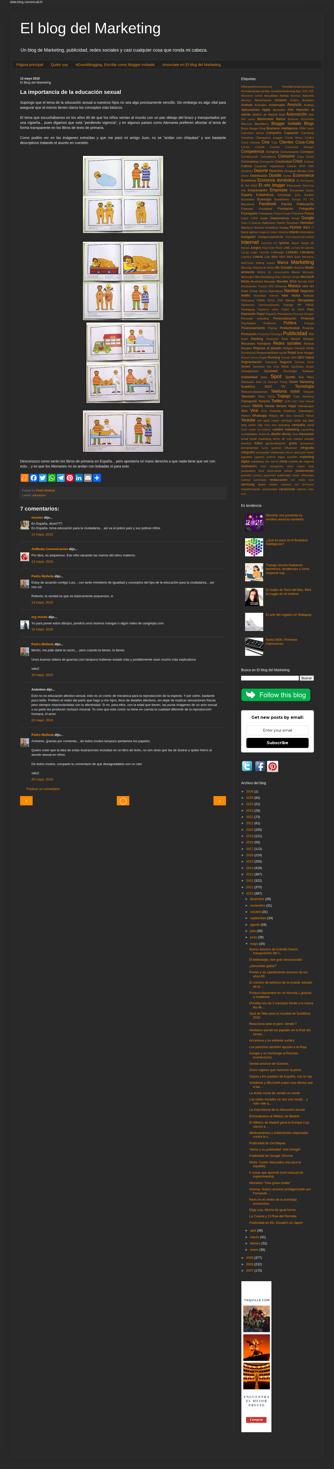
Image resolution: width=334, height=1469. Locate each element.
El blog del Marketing (90, 28)
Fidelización (305, 204)
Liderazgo (277, 252)
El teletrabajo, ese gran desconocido (275, 959)
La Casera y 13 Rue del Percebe (273, 1216)
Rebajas (308, 338)
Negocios (307, 291)
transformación (250, 489)
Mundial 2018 (306, 281)
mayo (254, 944)
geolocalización (276, 443)
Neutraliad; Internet (266, 295)
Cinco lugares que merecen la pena (275, 1070)
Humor (296, 227)
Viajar (292, 406)
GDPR (254, 218)
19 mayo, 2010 (42, 629)
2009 (250, 1258)
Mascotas (246, 267)
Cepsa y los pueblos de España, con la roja (280, 1076)
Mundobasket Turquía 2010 (257, 286)
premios (246, 475)
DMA (311, 166)
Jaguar (295, 243)
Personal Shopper (303, 314)
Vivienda (275, 410)
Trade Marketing (303, 396)
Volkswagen (306, 410)
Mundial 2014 (286, 281)
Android (246, 105)
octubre (256, 912)
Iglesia (253, 232)
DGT (302, 166)
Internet (250, 242)
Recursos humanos (256, 343)
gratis (293, 443)
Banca (280, 119)
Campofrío (274, 133)
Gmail (295, 218)
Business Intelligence (281, 128)
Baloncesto (265, 119)
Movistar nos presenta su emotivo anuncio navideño (285, 517)
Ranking (257, 339)
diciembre (257, 899)
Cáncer (292, 166)
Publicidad (295, 333)
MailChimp (247, 263)
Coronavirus (250, 161)
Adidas (284, 95)
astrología (286, 420)
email (244, 438)
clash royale (248, 429)
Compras (272, 152)
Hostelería (271, 227)
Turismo (264, 401)
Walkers (245, 415)
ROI (311, 334)
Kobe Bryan (276, 247)
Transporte (249, 401)
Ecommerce (303, 175)
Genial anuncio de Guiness (268, 1063)
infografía (248, 452)
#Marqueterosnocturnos (256, 86)
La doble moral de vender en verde (274, 1093)
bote (274, 425)
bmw (267, 425)
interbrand (277, 452)
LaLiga (245, 252)
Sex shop (273, 366)
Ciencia (255, 142)
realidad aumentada (253, 480)
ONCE (271, 300)
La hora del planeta (302, 247)
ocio (311, 466)
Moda (245, 281)
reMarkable (307, 475)
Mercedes (247, 276)
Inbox (274, 232)
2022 (250, 817)
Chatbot (309, 137)
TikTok (271, 396)
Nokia (296, 295)
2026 (250, 791)
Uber (301, 401)
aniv (259, 420)
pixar (261, 471)
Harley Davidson (288, 222)
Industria (283, 232)
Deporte (261, 170)
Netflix (245, 295)
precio (288, 470)
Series (245, 366)
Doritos (287, 175)
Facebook (267, 204)
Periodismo (284, 313)
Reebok (309, 343)
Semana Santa (304, 362)
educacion (39, 495)
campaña (298, 425)
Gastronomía (279, 218)
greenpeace (307, 443)
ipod (297, 452)
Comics (275, 147)
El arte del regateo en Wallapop (288, 615)
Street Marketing (301, 382)
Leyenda (264, 252)
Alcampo (246, 100)
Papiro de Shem (292, 309)
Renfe (310, 348)
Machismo (308, 257)
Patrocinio (248, 314)
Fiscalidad (265, 208)
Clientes (286, 142)
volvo (311, 489)
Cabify (310, 128)
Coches (245, 147)
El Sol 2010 (249, 185)
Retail (292, 352)
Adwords (308, 95)
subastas (286, 484)
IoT (275, 243)
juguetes (246, 456)
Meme (296, 272)
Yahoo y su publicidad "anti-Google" (275, 1149)
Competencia (252, 151)
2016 (250, 855)
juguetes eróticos (264, 457)
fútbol (258, 443)
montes (37, 517)
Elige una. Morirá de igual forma (272, 1210)
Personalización (284, 318)
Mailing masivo (265, 263)
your (243, 493)
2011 (250, 887)
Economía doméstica (276, 180)
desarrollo (264, 434)
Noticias (308, 295)
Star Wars (306, 377)
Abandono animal (251, 95)
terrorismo (308, 484)
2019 (250, 836)
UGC (294, 401)
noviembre (258, 905)
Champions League (269, 137)
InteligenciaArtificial (270, 236)
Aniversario (277, 105)
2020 (305, 91)
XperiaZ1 (298, 415)
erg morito (39, 617)
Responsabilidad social (271, 352)
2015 (250, 861)
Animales (261, 104)
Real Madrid (291, 338)
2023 (250, 810)
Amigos (294, 100)
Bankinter (293, 119)
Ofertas (290, 300)
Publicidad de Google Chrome (271, 1156)
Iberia (244, 232)
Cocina (259, 147)
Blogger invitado (286, 123)
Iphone (284, 243)
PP (300, 304)
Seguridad (271, 362)
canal (310, 424)
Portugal (309, 323)
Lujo (267, 256)
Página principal (29, 64)
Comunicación (290, 151)
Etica (298, 195)
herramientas (249, 447)
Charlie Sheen (294, 137)
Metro (278, 277)
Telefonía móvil (285, 391)
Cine (265, 142)
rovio (311, 480)
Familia (286, 204)
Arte (291, 110)
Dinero (245, 175)
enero (254, 1249)
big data (308, 420)
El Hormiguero (305, 180)
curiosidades (249, 434)
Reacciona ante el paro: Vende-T (273, 1024)
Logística (246, 257)
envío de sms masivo (288, 438)
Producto (308, 328)
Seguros (286, 362)
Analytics (308, 100)
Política (290, 323)
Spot (276, 376)
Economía (248, 180)
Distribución (258, 175)
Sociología (290, 371)
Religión (288, 348)
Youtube (248, 420)
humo (264, 448)
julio (253, 931)
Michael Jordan (291, 277)
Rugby (263, 357)
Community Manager (299, 147)
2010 (250, 893)
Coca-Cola (304, 142)
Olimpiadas (306, 300)
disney (286, 434)
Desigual (290, 170)
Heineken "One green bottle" (270, 1183)
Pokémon (269, 323)
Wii (282, 415)
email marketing (260, 438)
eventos (246, 443)
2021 (250, 823)
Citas (275, 142)
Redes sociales (287, 343)
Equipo (310, 190)
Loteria (258, 257)
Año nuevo (248, 119)
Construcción (249, 156)
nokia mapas (296, 466)
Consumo (286, 156)
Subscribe (277, 742)
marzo (255, 1237)
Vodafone (289, 410)
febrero (255, 1243)
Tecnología (304, 386)
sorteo (273, 484)
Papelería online (268, 309)
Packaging (248, 309)
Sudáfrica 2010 (256, 386)
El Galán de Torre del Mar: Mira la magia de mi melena (288, 592)
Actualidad (271, 95)
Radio (244, 339)
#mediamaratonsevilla (255, 91)
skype (262, 484)
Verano (281, 406)
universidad (269, 489)
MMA (282, 257)
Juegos (255, 247)
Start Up (261, 382)
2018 (250, 842)
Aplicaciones (250, 110)
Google (307, 218)
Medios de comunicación (273, 272)
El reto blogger (272, 185)
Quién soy (59, 64)
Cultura (246, 166)
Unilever (246, 406)
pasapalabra (248, 471)
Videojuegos (306, 406)
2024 (250, 804)
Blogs (309, 123)
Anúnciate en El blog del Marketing (191, 64)
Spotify (290, 377)
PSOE (310, 304)
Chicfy (244, 142)
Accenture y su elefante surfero (271, 1040)
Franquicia (266, 213)
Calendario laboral (252, 133)
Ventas (269, 406)
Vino (244, 411)
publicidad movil (288, 475)
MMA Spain (294, 257)
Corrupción (267, 161)
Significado (297, 366)
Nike (285, 295)
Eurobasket (247, 199)
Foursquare (249, 213)
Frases (277, 213)
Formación (285, 208)
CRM (302, 128)
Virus (264, 411)
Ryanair (285, 357)
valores (301, 489)
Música (294, 286)
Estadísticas (265, 195)
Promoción (249, 334)
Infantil (293, 232)
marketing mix (260, 461)
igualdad (276, 448)
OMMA (261, 300)
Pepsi (260, 314)
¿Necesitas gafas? (262, 966)
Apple (266, 110)
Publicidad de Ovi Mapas (267, 1143)
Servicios (258, 366)
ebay (295, 434)
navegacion (276, 466)
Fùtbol (244, 218)
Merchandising (264, 276)
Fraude (286, 213)
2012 (250, 880)
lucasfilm (292, 457)
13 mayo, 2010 (42, 534)
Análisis (309, 104)
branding (284, 424)
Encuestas (297, 190)
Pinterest (307, 318)
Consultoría (268, 156)
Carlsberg (307, 132)
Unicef (310, 401)
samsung (247, 484)
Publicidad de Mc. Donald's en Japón (276, 1223)
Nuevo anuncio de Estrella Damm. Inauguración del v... (274, 951)
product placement (264, 475)
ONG (280, 300)
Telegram (308, 391)
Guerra (255, 222)
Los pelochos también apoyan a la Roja (277, 1047)
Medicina (299, 267)
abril (253, 1230)
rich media (298, 480)
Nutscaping (247, 300)
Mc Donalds (284, 267)
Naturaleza (276, 291)
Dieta (311, 171)
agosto (255, 924)
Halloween (269, 222)
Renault (300, 348)
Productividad (290, 328)
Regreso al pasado (267, 348)
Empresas (279, 190)
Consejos (307, 152)
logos (281, 456)
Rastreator (272, 339)
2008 (250, 1264)
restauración (278, 480)
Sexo (285, 366)
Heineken (307, 223)
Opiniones (247, 304)
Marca (282, 262)
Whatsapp (259, 415)
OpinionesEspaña (269, 305)
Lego (254, 252)
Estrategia (284, 194)
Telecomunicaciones (254, 391)
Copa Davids (305, 156)
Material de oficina (263, 267)
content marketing (285, 429)
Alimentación (263, 100)
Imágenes (264, 232)
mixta (283, 461)
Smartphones (250, 371)
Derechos (276, 171)
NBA (305, 286)
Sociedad (270, 371)
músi (263, 466)
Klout (265, 247)
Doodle (275, 175)
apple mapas (271, 420)
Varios (257, 406)
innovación (263, 452)
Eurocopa (264, 199)
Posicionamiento (253, 328)
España (246, 195)
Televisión (248, 396)
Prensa (272, 328)
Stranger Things (277, 382)
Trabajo (283, 396)
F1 (305, 199)
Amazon (281, 100)
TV (283, 386)
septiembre (258, 918)
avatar (297, 420)
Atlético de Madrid (264, 114)
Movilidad (257, 281)
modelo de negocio (301, 461)
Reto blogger (305, 352)
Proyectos (263, 334)
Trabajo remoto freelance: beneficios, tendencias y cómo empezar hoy (287, 569)
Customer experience (269, 166)
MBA (274, 256)
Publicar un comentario (43, 789)
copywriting (307, 429)
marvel (274, 461)
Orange (288, 304)
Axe (311, 114)
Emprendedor (258, 190)
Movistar (269, 281)
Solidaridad (249, 377)
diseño (276, 434)
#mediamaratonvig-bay (286, 91)
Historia (259, 227)
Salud (310, 357)
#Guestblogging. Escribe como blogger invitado (115, 64)
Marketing (302, 262)
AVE (311, 91)
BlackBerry (261, 123)
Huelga (284, 227)
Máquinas (281, 286)
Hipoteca (247, 227)
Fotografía (306, 208)
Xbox (289, 415)
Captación (291, 133)
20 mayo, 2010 (42, 720)
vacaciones (287, 489)
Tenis (261, 396)
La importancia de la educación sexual (277, 1110)
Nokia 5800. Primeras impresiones (281, 642)
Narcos (263, 291)
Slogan (310, 366)
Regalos (246, 348)
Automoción (296, 114)
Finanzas (247, 208)
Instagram (248, 237)
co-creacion (264, 429)
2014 (250, 868)
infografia (307, 448)
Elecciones (294, 185)
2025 (250, 798)
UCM (288, 401)
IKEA (306, 227)
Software (308, 371)
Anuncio (294, 104)
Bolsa (244, 128)
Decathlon (247, 171)
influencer (291, 447)
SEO (301, 357)
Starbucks (247, 381)
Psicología (276, 334)
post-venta (274, 470)
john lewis (307, 452)
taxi (297, 484)
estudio (309, 438)
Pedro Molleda (42, 576)
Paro (310, 309)
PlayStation (248, 323)
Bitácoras (246, 124)
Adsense (296, 95)
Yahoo (310, 415)
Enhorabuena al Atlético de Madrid (274, 1116)
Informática (306, 232)
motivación (249, 466)
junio (254, 937)
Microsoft (307, 277)
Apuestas (279, 109)
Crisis (298, 161)
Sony (264, 377)
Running (274, 357)
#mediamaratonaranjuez (298, 86)
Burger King (257, 128)
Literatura (307, 252)
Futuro (309, 213)
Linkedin (292, 252)
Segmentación (251, 362)
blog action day (252, 424)
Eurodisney (281, 199)
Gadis (264, 218)
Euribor (309, 194)
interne (289, 452)
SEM (294, 357)
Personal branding (255, 318)
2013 (250, 874)
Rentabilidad (248, 352)
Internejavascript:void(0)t (299, 237)
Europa (296, 199)
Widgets (273, 415)
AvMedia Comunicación (49, 549)
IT (313, 227)
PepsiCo (271, 313)
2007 (250, 1270)
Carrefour (247, 137)
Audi (282, 114)
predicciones (305, 471)
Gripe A (245, 223)
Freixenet (297, 213)
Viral (254, 410)
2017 (250, 849)
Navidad (291, 291)
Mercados (308, 272)
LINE (287, 247)
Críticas (309, 161)
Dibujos (302, 170)
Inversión (266, 243)
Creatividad (283, 161)
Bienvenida (307, 119)
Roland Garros (249, 357)
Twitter (277, 401)
